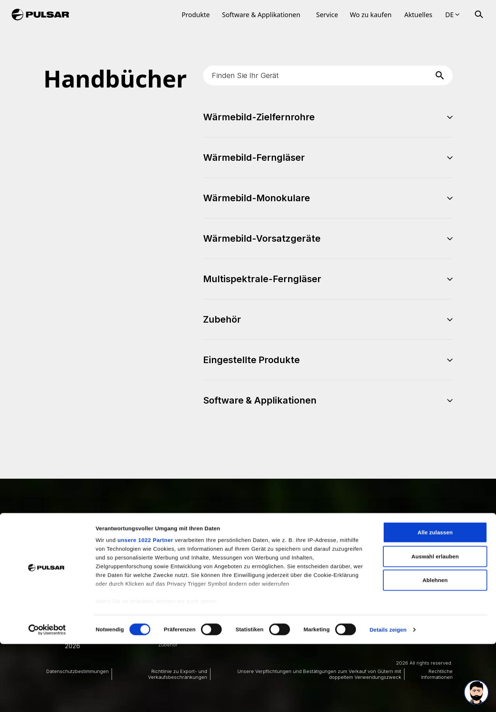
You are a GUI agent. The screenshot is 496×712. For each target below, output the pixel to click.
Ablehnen (434, 648)
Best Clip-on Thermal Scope (346, 573)
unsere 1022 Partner (145, 608)
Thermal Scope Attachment (345, 581)
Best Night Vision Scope (251, 581)
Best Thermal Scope (247, 566)
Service (327, 14)
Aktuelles (418, 14)
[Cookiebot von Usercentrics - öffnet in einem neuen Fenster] (47, 697)
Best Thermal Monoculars (253, 573)
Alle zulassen (435, 601)
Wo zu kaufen (371, 14)
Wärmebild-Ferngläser (183, 581)
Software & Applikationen (261, 14)
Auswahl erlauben (435, 624)
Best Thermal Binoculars (342, 566)
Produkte (196, 14)
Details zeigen (387, 698)
